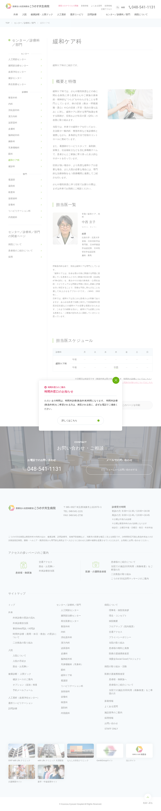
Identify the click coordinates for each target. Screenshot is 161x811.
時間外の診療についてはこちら (137, 379)
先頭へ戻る (148, 799)
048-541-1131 (143, 7)
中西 (116, 367)
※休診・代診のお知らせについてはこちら (134, 382)
